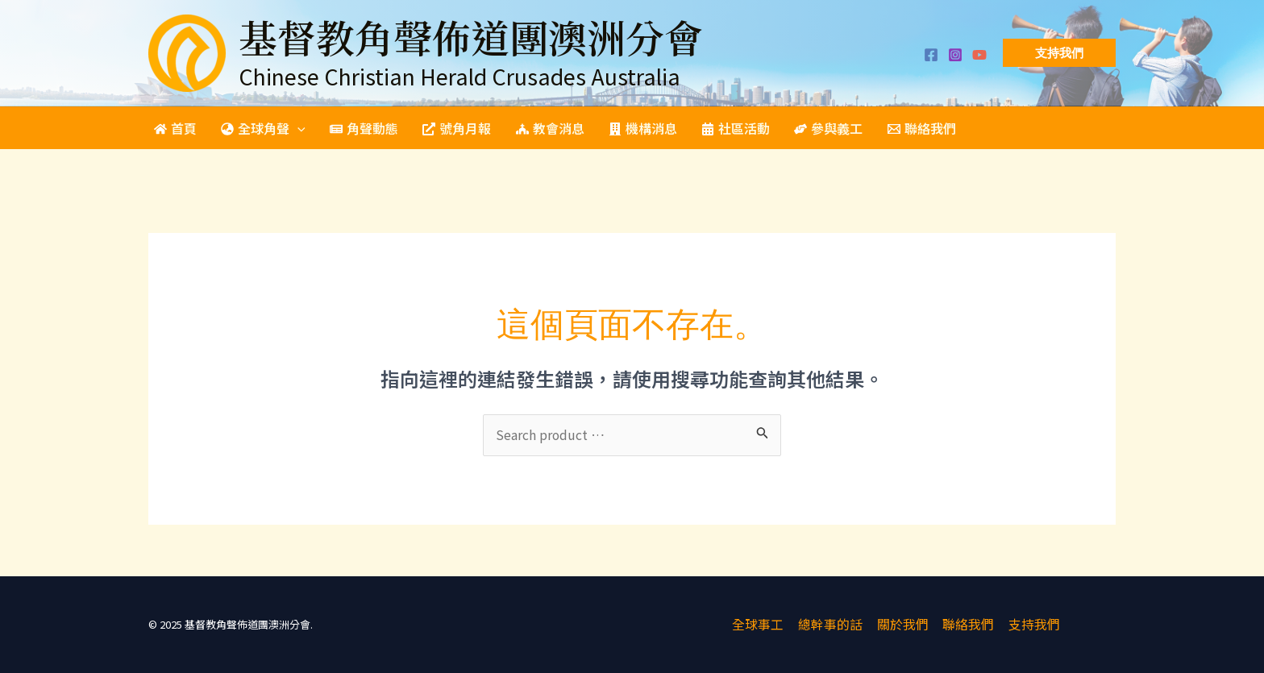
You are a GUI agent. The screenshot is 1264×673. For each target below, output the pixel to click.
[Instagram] (955, 55)
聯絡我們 (967, 624)
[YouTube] (979, 55)
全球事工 (761, 624)
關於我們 (903, 624)
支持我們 (1032, 624)
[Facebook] (931, 55)
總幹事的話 (832, 624)
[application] (295, 128)
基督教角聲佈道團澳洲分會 (471, 36)
